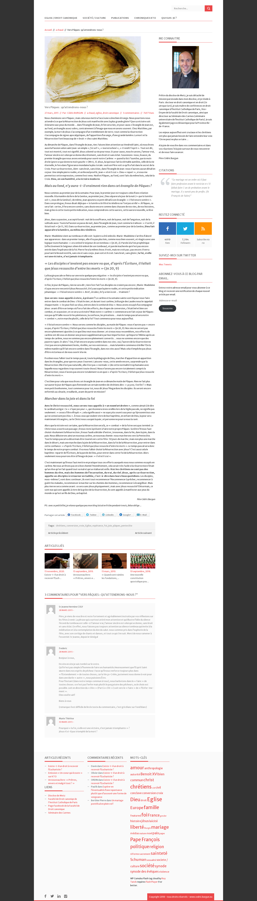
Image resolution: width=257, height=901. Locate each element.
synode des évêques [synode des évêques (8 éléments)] (144, 872)
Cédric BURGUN (75, 113)
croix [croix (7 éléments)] (159, 793)
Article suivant (143, 533)
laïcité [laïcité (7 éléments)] (153, 821)
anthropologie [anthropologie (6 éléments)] (153, 768)
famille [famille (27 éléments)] (151, 807)
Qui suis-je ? (169, 18)
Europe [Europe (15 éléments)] (136, 807)
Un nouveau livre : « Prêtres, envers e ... (84, 576)
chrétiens (60, 525)
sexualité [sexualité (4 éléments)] (151, 860)
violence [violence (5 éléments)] (164, 871)
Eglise (88, 525)
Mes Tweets (165, 264)
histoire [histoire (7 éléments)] (135, 821)
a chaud (59, 30)
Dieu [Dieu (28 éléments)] (135, 799)
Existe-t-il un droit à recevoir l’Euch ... (55, 576)
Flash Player (152, 881)
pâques (116, 525)
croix (81, 525)
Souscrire (167, 308)
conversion (72, 525)
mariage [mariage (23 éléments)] (160, 827)
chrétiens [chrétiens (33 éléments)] (141, 787)
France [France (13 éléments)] (154, 815)
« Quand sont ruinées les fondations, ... (113, 576)
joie (110, 525)
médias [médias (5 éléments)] (134, 833)
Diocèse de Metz (56, 795)
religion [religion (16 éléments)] (156, 846)
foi (105, 525)
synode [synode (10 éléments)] (161, 866)
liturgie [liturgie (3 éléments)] (147, 828)
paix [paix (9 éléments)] (156, 833)
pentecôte (126, 525)
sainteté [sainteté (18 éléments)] (159, 853)
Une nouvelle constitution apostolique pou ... (139, 578)
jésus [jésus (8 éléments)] (145, 821)
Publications (120, 18)
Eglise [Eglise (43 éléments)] (154, 799)
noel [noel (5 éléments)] (149, 833)
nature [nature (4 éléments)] (143, 833)
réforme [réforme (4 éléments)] (134, 854)
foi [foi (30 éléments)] (144, 815)
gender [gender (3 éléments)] (163, 816)
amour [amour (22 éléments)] (137, 768)
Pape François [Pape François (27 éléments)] (145, 839)
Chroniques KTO (145, 18)
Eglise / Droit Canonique (61, 18)
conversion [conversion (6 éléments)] (149, 793)
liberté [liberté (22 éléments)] (137, 827)
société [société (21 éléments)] (147, 866)
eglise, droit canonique (107, 113)
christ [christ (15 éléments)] (148, 779)
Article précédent (58, 533)
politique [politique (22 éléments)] (139, 846)
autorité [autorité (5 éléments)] (135, 774)
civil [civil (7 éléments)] (158, 787)
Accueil (48, 30)
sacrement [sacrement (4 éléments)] (144, 854)
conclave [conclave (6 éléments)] (136, 793)
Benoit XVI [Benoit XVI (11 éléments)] (149, 774)
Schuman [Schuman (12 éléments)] (138, 859)
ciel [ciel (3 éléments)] (153, 788)
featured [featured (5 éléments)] (135, 815)
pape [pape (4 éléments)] (162, 833)
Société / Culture (94, 18)
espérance (97, 525)
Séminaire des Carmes (59, 812)
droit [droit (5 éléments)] (144, 800)
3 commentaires (131, 113)
